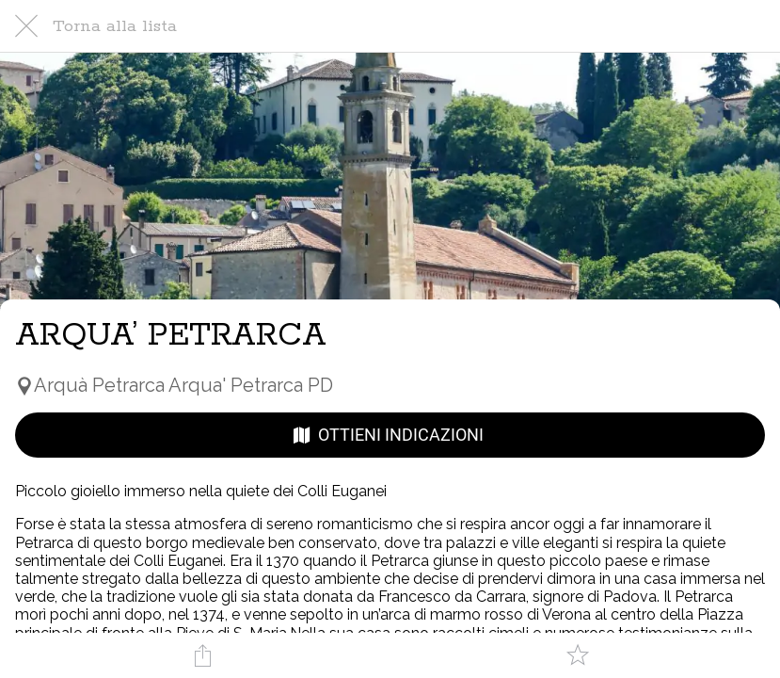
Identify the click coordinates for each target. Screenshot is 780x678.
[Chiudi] (26, 26)
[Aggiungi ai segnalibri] (577, 655)
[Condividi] (202, 655)
